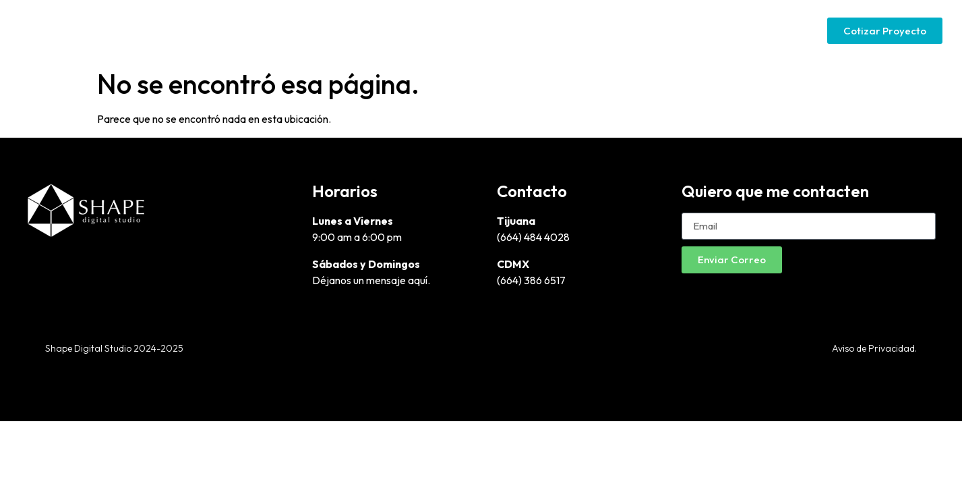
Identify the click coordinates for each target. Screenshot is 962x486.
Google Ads (674, 30)
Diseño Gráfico (495, 30)
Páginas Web (589, 30)
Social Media (760, 30)
